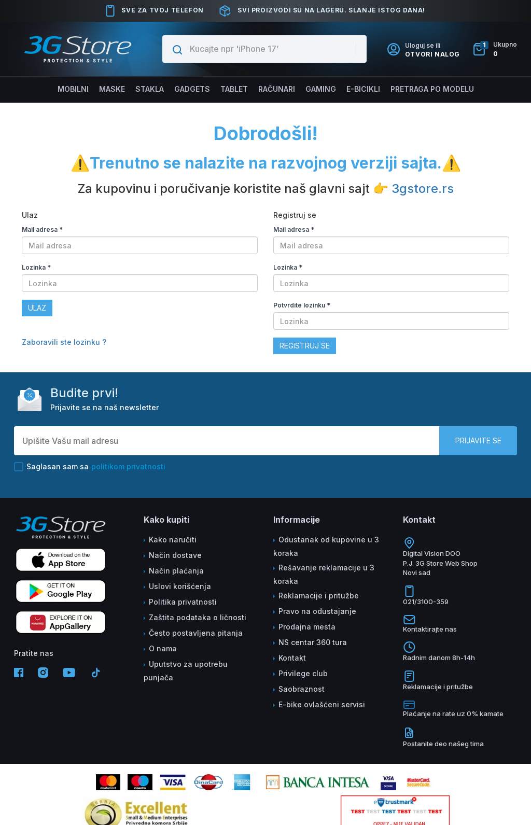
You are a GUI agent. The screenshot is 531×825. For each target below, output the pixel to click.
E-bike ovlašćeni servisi (321, 704)
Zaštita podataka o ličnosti (197, 617)
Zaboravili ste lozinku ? (64, 342)
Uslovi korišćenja (180, 586)
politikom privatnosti (128, 466)
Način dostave (175, 555)
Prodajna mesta (307, 626)
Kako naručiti (173, 539)
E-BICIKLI (361, 89)
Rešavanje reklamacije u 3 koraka (323, 574)
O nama (163, 648)
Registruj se (305, 345)
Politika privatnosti (183, 601)
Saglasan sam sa (89, 466)
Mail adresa (42, 229)
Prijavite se (478, 440)
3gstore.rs (423, 188)
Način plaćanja (176, 570)
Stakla (149, 89)
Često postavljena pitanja (196, 632)
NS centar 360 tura (312, 642)
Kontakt (292, 657)
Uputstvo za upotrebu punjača (186, 671)
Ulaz (37, 307)
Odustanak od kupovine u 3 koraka (326, 546)
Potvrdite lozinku (301, 305)
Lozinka (36, 267)
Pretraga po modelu (430, 89)
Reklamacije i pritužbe (318, 595)
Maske (113, 89)
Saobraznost (301, 688)
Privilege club (303, 673)
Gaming (319, 89)
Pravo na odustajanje (317, 611)
